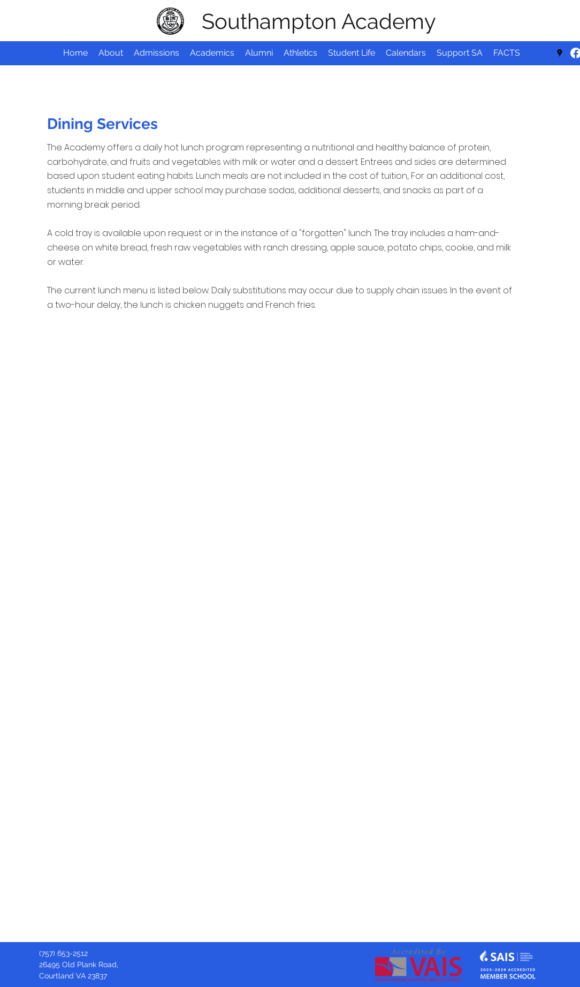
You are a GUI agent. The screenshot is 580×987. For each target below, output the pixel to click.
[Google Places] (559, 53)
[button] (405, 53)
